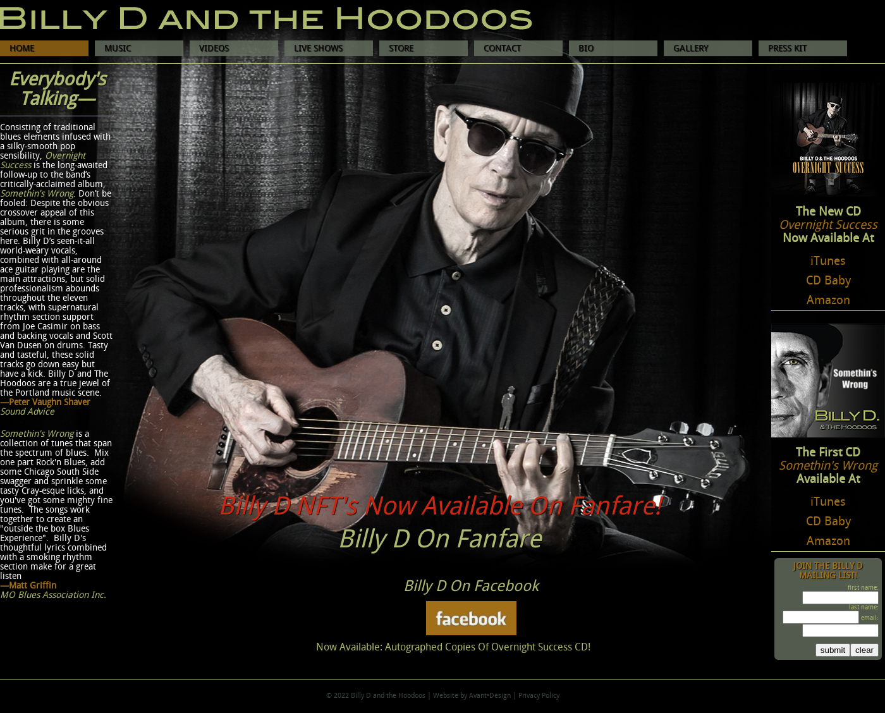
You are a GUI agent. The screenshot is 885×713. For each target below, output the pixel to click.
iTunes (828, 261)
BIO (586, 48)
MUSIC (117, 48)
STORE (401, 48)
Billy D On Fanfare (439, 540)
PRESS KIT (787, 48)
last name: (864, 607)
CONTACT (502, 48)
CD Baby (828, 281)
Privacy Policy (538, 696)
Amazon (828, 300)
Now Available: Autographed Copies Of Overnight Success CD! (453, 647)
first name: (863, 588)
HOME (21, 48)
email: (870, 618)
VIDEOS (214, 48)
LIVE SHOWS (318, 48)
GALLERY (690, 48)
